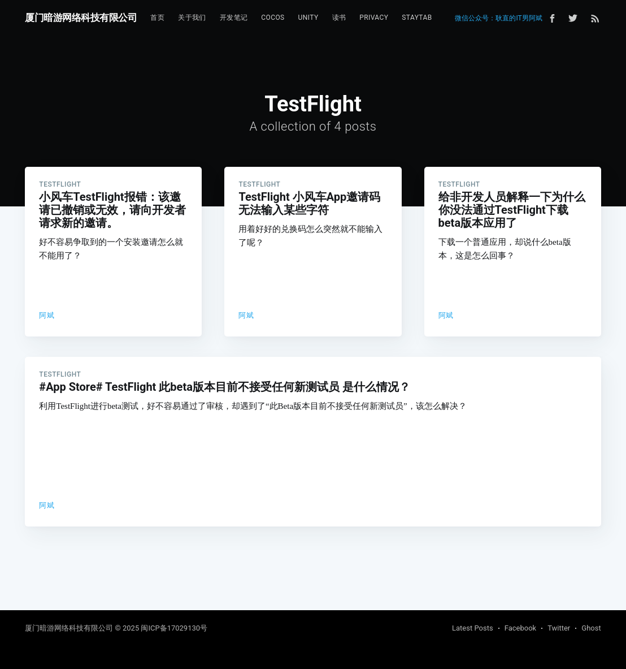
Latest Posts (472, 628)
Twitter (558, 628)
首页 (157, 17)
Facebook (520, 628)
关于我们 (192, 17)
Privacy (373, 17)
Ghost (591, 628)
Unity (308, 17)
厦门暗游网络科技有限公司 (81, 17)
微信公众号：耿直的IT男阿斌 (498, 18)
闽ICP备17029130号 (174, 628)
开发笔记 (234, 17)
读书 (339, 17)
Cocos (272, 17)
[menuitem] (157, 18)
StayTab (417, 17)
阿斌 (46, 315)
